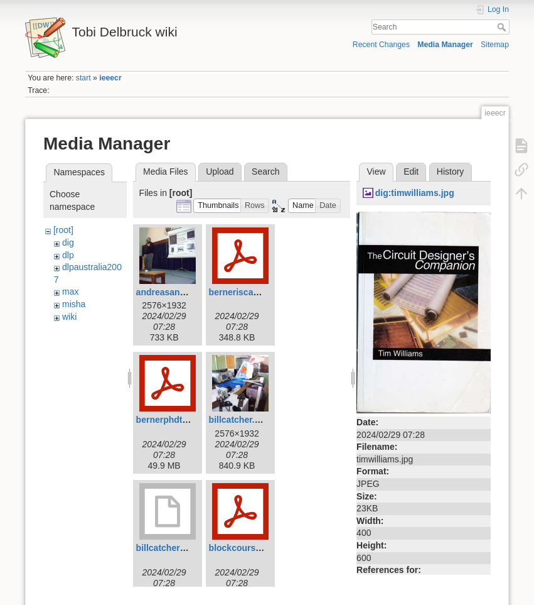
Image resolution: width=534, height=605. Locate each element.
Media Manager (445, 44)
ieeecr (110, 78)
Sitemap (495, 44)
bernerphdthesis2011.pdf (188, 420)
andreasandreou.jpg (178, 292)
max (70, 291)
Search (503, 27)
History (450, 171)
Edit (411, 171)
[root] (63, 230)
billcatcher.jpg (238, 420)
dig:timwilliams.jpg (414, 193)
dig (68, 242)
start (83, 78)
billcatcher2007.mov (178, 548)
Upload (219, 171)
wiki (69, 317)
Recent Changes (381, 44)
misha (73, 304)
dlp (68, 255)
